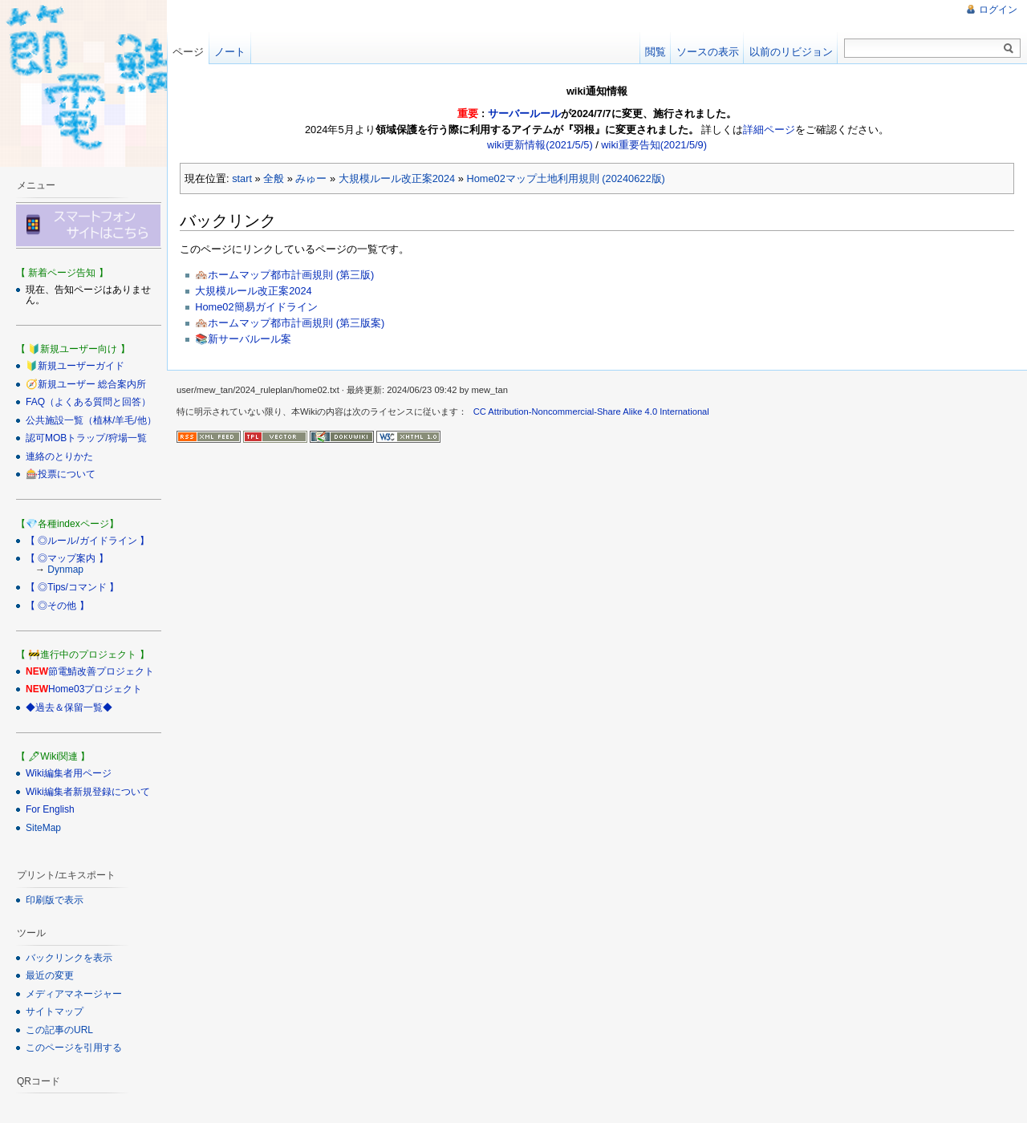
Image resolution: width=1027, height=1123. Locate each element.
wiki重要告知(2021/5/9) (654, 145)
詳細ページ (769, 130)
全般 (273, 178)
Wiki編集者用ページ (69, 773)
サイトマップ (54, 1011)
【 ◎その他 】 (57, 605)
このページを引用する (74, 1047)
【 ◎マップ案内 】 (67, 558)
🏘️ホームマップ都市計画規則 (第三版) (284, 275)
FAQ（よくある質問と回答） (88, 401)
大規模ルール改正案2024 (397, 178)
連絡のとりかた (59, 456)
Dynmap (65, 569)
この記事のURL (59, 1030)
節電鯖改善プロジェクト (101, 671)
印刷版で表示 (54, 900)
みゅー (311, 178)
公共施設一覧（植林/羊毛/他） (91, 420)
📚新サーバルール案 (243, 339)
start (242, 178)
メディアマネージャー (74, 993)
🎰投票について (60, 474)
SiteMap (43, 827)
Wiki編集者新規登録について (88, 791)
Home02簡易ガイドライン (256, 307)
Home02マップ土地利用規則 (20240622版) (565, 178)
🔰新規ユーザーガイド (75, 365)
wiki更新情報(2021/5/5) (540, 145)
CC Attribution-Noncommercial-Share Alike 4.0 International (591, 411)
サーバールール (524, 113)
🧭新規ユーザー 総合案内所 (86, 384)
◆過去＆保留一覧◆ (69, 707)
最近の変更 (50, 975)
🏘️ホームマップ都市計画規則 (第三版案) (289, 323)
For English (50, 809)
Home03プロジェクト (95, 689)
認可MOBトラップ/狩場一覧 (86, 438)
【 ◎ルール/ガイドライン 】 (87, 540)
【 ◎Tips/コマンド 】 (72, 587)
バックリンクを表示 (69, 957)
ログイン (998, 9)
